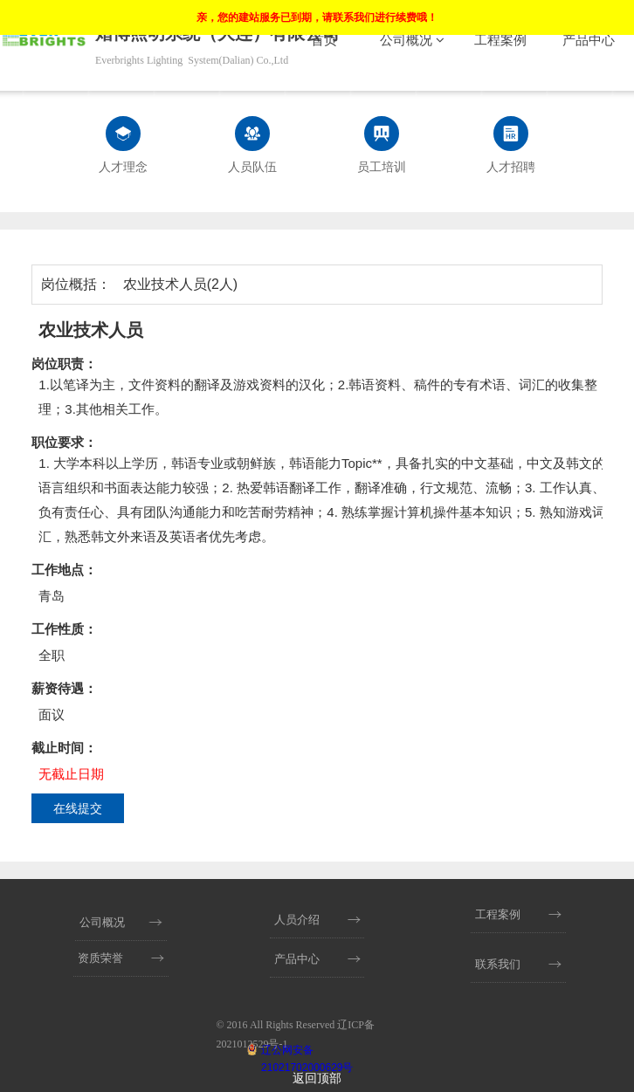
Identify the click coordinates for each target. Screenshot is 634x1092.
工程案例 (500, 39)
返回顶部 (317, 1078)
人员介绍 (297, 919)
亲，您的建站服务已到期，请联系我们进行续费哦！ (317, 17)
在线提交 (77, 808)
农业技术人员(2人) (180, 284)
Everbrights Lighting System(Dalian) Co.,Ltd (191, 60)
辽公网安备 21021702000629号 (307, 1051)
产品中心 (588, 39)
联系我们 (497, 964)
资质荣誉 (100, 958)
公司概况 (412, 39)
